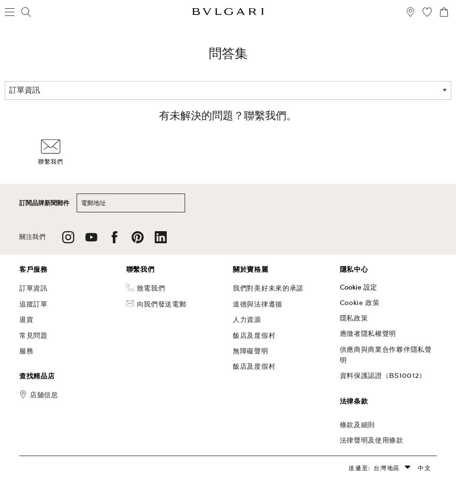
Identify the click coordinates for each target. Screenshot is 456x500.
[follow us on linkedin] (161, 240)
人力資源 (247, 319)
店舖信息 (44, 395)
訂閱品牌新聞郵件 (44, 203)
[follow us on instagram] (68, 240)
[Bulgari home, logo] (228, 13)
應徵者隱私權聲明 (368, 333)
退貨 (26, 319)
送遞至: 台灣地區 (374, 468)
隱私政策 (354, 318)
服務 (26, 351)
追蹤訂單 (33, 304)
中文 (424, 468)
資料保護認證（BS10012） (383, 375)
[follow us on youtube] (91, 240)
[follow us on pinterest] (138, 240)
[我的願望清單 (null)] (427, 13)
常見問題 (33, 335)
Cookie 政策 (360, 302)
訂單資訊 (33, 288)
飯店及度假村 (254, 335)
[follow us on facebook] (114, 240)
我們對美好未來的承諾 (268, 288)
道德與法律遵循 (257, 304)
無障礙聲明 (250, 351)
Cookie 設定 (358, 287)
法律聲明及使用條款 (371, 440)
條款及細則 (358, 425)
